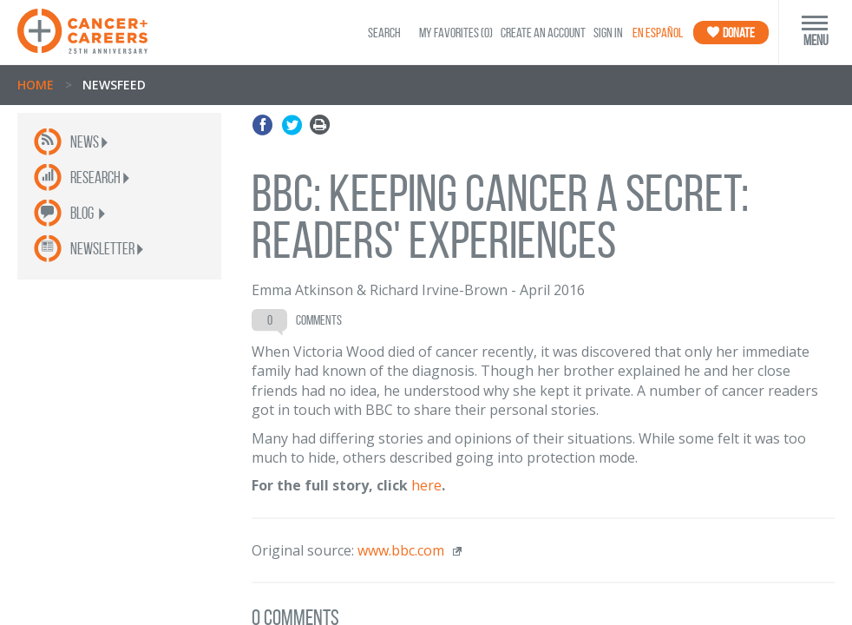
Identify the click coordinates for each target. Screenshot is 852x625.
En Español (657, 32)
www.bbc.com (400, 550)
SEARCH (384, 32)
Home (35, 84)
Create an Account (543, 32)
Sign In (608, 32)
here (426, 485)
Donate (731, 32)
